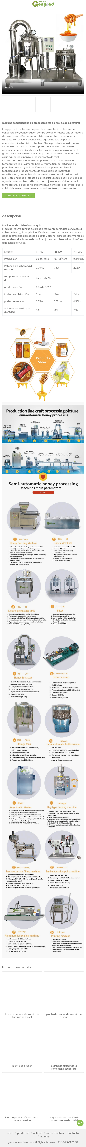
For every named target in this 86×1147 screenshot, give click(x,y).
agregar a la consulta (18, 196)
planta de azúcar (22, 1066)
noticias (37, 1133)
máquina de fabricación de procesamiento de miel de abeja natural (64, 1119)
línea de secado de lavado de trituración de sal (22, 1016)
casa (10, 1133)
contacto (73, 1133)
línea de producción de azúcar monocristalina (22, 1119)
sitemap (45, 1136)
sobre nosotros (55, 1133)
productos (23, 1133)
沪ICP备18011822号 (68, 1142)
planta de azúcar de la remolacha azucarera (64, 1067)
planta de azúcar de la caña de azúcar (64, 1016)
